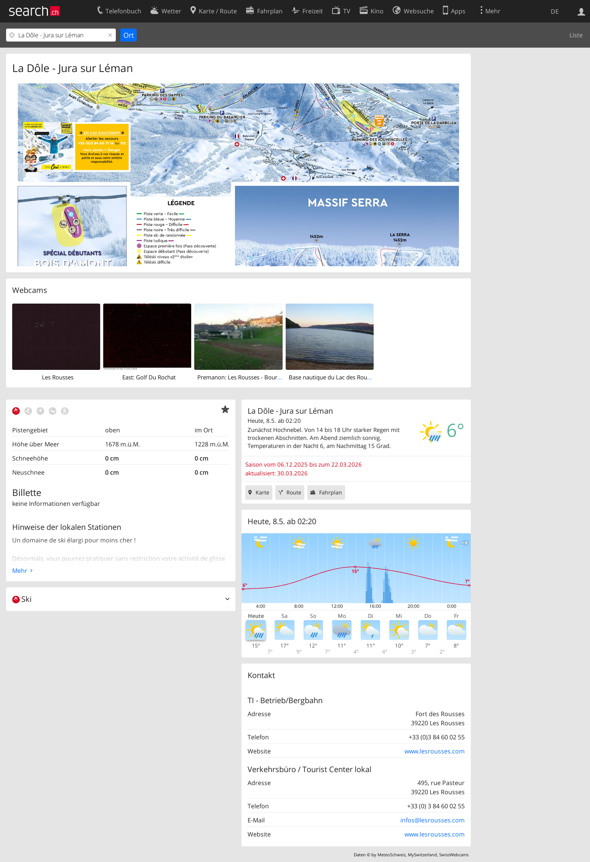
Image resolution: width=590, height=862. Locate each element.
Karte (262, 492)
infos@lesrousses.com (432, 820)
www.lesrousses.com (435, 751)
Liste (576, 35)
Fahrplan (330, 492)
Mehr (19, 570)
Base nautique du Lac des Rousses (333, 377)
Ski (22, 599)
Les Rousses (58, 377)
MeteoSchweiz (391, 854)
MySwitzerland (422, 854)
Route (293, 492)
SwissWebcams (453, 854)
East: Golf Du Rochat (149, 377)
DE (555, 11)
